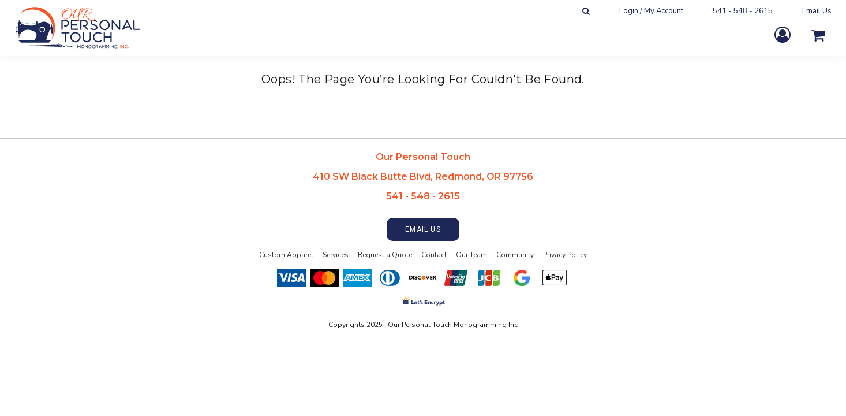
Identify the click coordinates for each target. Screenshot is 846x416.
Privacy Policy (565, 254)
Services (336, 254)
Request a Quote (385, 254)
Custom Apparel (286, 254)
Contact (434, 254)
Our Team (471, 254)
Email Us (817, 11)
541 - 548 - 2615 (743, 11)
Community (515, 254)
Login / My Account (651, 11)
